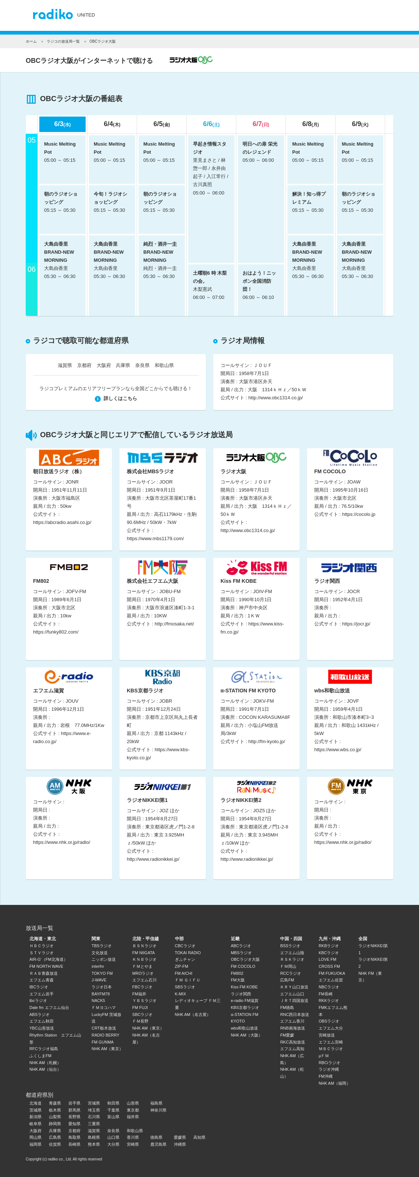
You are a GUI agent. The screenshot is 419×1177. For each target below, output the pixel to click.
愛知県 (74, 1123)
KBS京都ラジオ (245, 1007)
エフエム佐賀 (331, 980)
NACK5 (98, 1000)
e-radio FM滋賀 (244, 1000)
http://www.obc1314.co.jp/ (275, 397)
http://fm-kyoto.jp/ (266, 741)
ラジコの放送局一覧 (63, 41)
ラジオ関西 (241, 994)
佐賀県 (55, 1144)
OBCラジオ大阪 (245, 959)
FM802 (237, 973)
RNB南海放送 (292, 1028)
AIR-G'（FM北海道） (48, 959)
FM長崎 (326, 994)
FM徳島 (287, 1007)
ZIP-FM (182, 966)
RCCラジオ (290, 973)
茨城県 (35, 1110)
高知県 (199, 1137)
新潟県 (35, 1116)
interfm (98, 966)
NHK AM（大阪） (246, 1035)
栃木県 (55, 1110)
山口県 (113, 1137)
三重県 (94, 1123)
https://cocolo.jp (358, 514)
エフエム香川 (292, 1021)
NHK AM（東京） (107, 1048)
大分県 (113, 1144)
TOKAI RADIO (188, 952)
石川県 (94, 1116)
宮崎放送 (327, 1035)
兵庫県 (123, 365)
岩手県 (74, 1103)
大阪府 (104, 365)
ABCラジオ (241, 946)
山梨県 (55, 1116)
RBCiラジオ (329, 1062)
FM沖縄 (326, 1076)
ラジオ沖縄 (329, 1069)
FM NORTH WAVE (46, 966)
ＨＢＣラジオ (41, 946)
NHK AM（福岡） (334, 1083)
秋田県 (113, 1103)
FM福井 (139, 994)
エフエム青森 (41, 980)
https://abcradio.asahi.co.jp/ (62, 522)
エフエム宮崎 (331, 1042)
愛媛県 (180, 1137)
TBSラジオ (101, 946)
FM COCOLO (243, 966)
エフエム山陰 (292, 952)
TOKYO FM (102, 973)
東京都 (133, 1110)
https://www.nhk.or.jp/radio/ (61, 842)
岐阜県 (35, 1123)
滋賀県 (65, 365)
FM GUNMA (103, 1042)
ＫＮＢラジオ (144, 959)
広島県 (55, 1137)
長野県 (74, 1116)
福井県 (133, 1116)
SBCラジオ (142, 1014)
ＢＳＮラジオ (144, 946)
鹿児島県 (158, 1144)
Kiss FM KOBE (244, 987)
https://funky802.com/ (56, 632)
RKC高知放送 (292, 1042)
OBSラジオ (329, 1021)
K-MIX (180, 994)
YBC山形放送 (41, 1028)
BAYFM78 (101, 994)
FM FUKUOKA (332, 973)
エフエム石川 (144, 980)
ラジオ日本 (102, 987)
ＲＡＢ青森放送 (43, 973)
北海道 (35, 1103)
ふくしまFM (40, 1055)
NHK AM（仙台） (45, 1069)
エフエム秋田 (41, 1021)
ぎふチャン (185, 959)
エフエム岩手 (41, 994)
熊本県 (94, 1144)
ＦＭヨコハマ (104, 1007)
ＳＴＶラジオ (41, 952)
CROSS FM (329, 966)
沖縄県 (180, 1144)
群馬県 (74, 1110)
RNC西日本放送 (294, 1014)
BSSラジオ (290, 946)
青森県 (55, 1103)
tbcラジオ (38, 1000)
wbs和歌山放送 (244, 1028)
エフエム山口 (292, 994)
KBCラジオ (329, 952)
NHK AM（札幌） (45, 1062)
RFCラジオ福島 (43, 1048)
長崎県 (74, 1144)
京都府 (84, 365)
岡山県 (35, 1137)
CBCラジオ (185, 946)
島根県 (94, 1137)
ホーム (31, 41)
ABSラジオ (39, 1014)
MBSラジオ (241, 952)
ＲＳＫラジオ (292, 959)
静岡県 (55, 1123)
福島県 (156, 1103)
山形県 (133, 1103)
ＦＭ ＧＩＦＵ (187, 980)
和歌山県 (164, 365)
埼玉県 (94, 1110)
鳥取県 (74, 1137)
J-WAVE (99, 980)
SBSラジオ (185, 987)
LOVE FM (327, 959)
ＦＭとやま (142, 966)
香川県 (133, 1137)
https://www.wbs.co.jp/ (337, 749)
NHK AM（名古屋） (193, 1014)
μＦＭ (324, 1055)
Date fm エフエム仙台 (49, 1007)
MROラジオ (143, 973)
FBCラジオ (142, 987)
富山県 (113, 1116)
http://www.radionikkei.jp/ (153, 859)
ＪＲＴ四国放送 (294, 1000)
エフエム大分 (331, 1028)
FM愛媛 (287, 1035)
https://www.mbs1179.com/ (155, 538)
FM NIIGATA (143, 952)
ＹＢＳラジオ (144, 1000)
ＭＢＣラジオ (331, 1048)
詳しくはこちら (116, 398)
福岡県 (35, 1144)
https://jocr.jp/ (356, 624)
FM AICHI (184, 973)
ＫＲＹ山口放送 (294, 987)
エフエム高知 (292, 1048)
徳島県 (156, 1137)
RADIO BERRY (105, 1035)
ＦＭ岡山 (288, 966)
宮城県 (94, 1103)
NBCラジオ (329, 987)
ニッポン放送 (104, 959)
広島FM (287, 980)
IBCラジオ (38, 987)
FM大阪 (238, 980)
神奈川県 (158, 1110)
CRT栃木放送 (104, 1028)
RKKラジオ (329, 1000)
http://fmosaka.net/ (174, 624)
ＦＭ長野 (140, 1021)
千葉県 (113, 1110)
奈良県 (142, 365)
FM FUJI (140, 1007)
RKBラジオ (329, 946)
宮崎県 (133, 1144)
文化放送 (100, 952)
